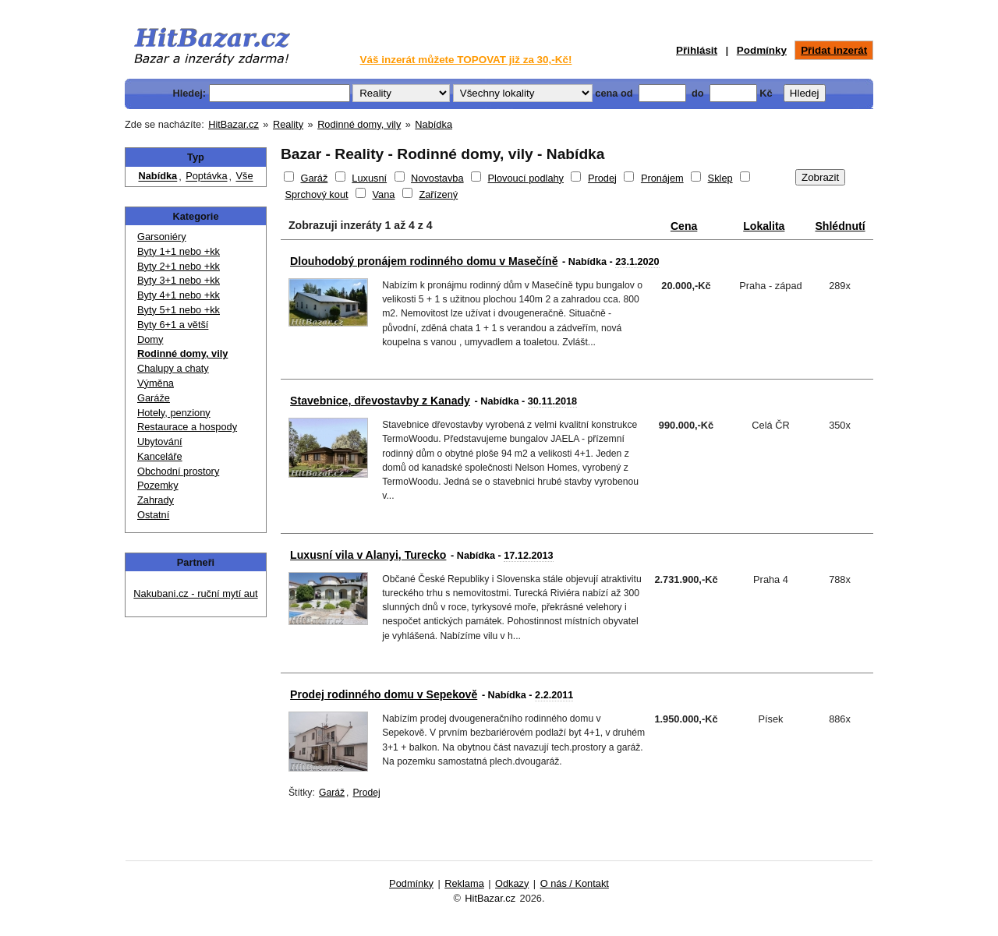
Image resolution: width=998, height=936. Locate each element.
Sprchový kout (316, 194)
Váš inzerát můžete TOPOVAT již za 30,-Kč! (466, 59)
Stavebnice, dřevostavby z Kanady (380, 400)
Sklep (720, 178)
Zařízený (438, 194)
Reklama (464, 883)
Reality (288, 124)
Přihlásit (696, 50)
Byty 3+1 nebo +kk (178, 279)
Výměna (155, 382)
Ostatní (153, 514)
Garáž (313, 178)
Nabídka (433, 124)
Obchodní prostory (178, 470)
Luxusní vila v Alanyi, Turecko (368, 555)
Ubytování (159, 441)
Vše (244, 176)
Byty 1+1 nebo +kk (178, 250)
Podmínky (762, 50)
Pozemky (158, 484)
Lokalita (763, 226)
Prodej (602, 178)
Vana (384, 194)
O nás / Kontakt (574, 883)
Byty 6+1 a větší (172, 324)
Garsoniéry (161, 236)
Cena (684, 226)
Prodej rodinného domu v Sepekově (383, 694)
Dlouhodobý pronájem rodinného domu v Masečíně (423, 261)
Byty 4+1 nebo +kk (178, 294)
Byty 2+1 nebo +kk (178, 265)
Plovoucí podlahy (526, 178)
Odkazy (512, 883)
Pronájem (662, 178)
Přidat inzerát (834, 50)
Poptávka (206, 176)
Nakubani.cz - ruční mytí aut (195, 593)
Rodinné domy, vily (359, 124)
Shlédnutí (840, 226)
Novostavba (437, 178)
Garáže (153, 397)
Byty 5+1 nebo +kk (178, 309)
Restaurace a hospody (187, 426)
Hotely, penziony (174, 412)
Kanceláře (159, 455)
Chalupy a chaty (173, 367)
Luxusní (369, 178)
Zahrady (155, 499)
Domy (150, 339)
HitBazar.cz (233, 124)
